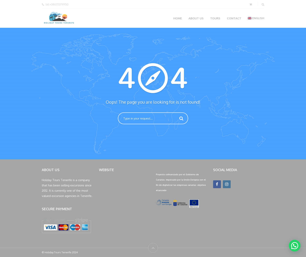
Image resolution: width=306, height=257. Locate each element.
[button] (295, 246)
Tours (215, 18)
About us (196, 18)
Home (177, 18)
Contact (234, 18)
